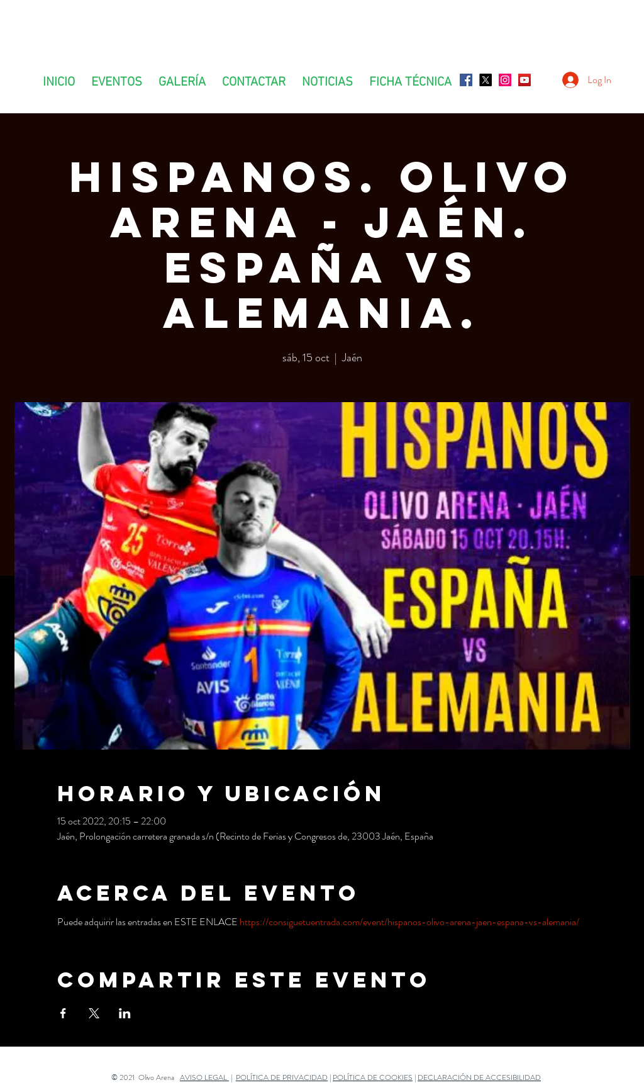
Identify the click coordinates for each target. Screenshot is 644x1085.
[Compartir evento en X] (94, 1013)
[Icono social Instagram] (505, 80)
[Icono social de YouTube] (524, 80)
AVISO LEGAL (204, 1077)
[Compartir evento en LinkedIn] (125, 1013)
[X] (485, 80)
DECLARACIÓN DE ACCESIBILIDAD (479, 1077)
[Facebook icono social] (466, 80)
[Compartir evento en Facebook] (63, 1013)
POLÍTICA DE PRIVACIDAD (282, 1077)
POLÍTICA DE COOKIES (373, 1077)
